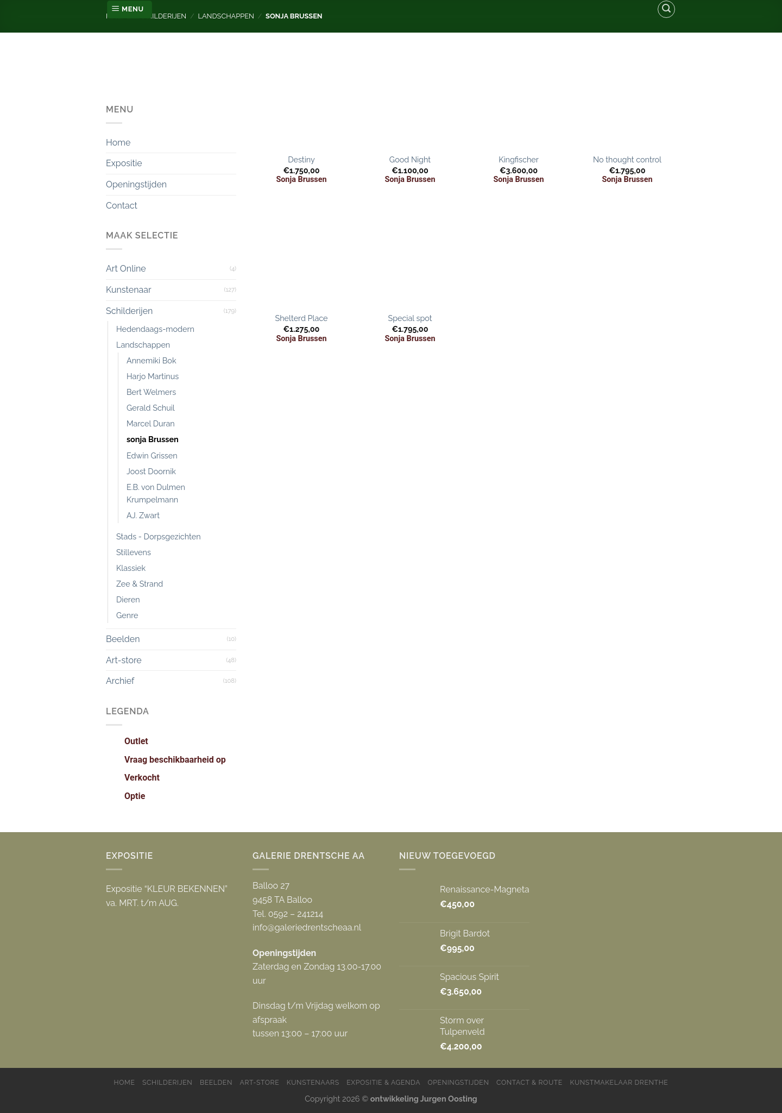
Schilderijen (129, 311)
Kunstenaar (129, 290)
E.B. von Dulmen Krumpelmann (156, 493)
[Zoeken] (666, 9)
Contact (121, 205)
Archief (120, 681)
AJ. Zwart (143, 515)
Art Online (126, 268)
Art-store (124, 660)
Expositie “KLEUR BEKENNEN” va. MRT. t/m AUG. (167, 896)
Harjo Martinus (153, 376)
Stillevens (133, 552)
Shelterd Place (301, 318)
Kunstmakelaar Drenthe (619, 1082)
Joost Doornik (151, 471)
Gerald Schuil (151, 407)
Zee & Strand (139, 583)
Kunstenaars (313, 1082)
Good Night (410, 159)
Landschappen (143, 344)
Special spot (410, 318)
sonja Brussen (153, 439)
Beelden (123, 639)
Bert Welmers (151, 392)
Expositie (124, 163)
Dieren (128, 599)
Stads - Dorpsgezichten (158, 536)
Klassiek (131, 568)
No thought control (627, 159)
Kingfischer (519, 159)
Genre (127, 615)
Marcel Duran (151, 423)
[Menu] (129, 9)
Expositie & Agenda (383, 1082)
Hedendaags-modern (155, 329)
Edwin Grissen (152, 455)
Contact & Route (529, 1082)
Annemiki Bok (151, 360)
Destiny (301, 159)
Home (118, 142)
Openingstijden (136, 184)
